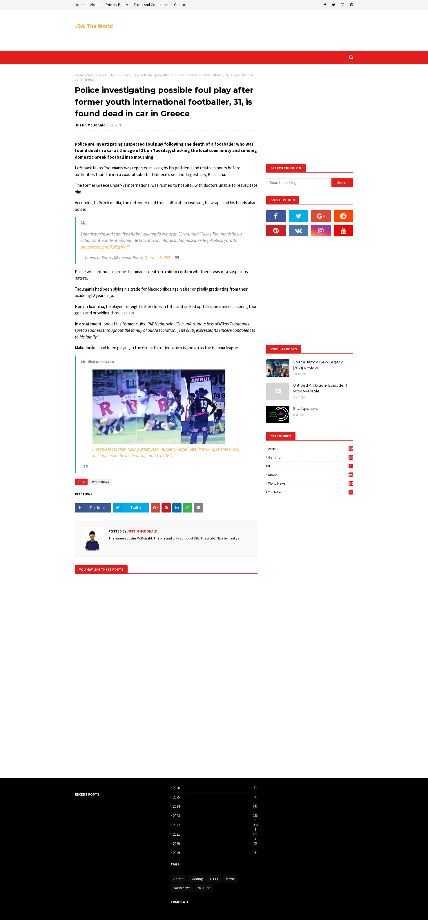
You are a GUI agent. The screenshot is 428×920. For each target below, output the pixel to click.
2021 (215, 834)
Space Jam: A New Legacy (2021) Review (318, 365)
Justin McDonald (90, 125)
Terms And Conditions (151, 4)
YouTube (310, 492)
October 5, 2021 (158, 257)
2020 (215, 843)
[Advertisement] (247, 30)
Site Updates (305, 408)
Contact (180, 4)
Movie (310, 474)
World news (95, 75)
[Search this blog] (298, 182)
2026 (215, 787)
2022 (215, 825)
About (95, 4)
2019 (215, 852)
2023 (215, 815)
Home (79, 4)
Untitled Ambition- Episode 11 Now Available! (320, 388)
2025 (215, 797)
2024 (215, 806)
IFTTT (310, 466)
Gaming (310, 457)
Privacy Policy (117, 4)
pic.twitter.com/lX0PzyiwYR (105, 247)
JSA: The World (94, 25)
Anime (310, 448)
